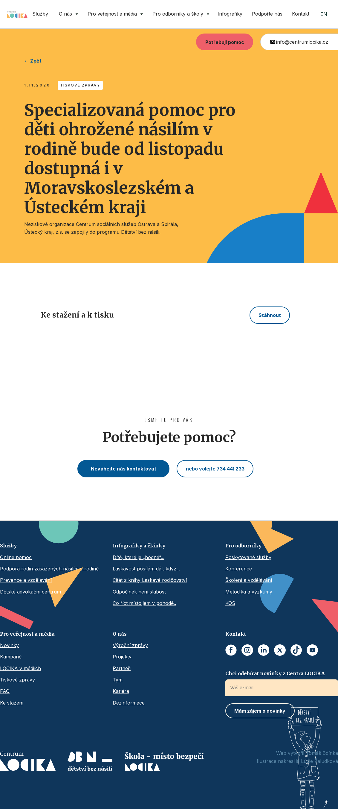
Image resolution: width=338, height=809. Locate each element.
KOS (230, 603)
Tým (118, 680)
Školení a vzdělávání (248, 580)
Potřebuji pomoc (224, 42)
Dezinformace (129, 703)
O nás (120, 634)
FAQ (5, 691)
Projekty (122, 657)
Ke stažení (11, 703)
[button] (67, 14)
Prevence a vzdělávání (26, 580)
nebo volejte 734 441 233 (215, 469)
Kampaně (11, 657)
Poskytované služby (248, 557)
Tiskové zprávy (17, 680)
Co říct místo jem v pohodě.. (144, 603)
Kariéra (121, 691)
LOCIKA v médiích (20, 668)
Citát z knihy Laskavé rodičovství (150, 580)
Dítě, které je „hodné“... (138, 557)
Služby (40, 14)
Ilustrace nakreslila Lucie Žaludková (297, 761)
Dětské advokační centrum (30, 592)
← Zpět (33, 61)
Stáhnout (270, 315)
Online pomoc (16, 557)
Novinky (9, 645)
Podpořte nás (267, 14)
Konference (238, 569)
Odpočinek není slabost (139, 592)
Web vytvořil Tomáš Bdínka (307, 753)
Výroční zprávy (130, 645)
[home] (17, 14)
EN (323, 14)
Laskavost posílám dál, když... (146, 569)
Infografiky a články (139, 546)
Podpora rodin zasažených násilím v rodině (49, 569)
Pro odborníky (243, 546)
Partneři (122, 668)
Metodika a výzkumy (248, 592)
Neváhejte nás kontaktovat (123, 469)
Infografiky (230, 14)
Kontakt (300, 14)
